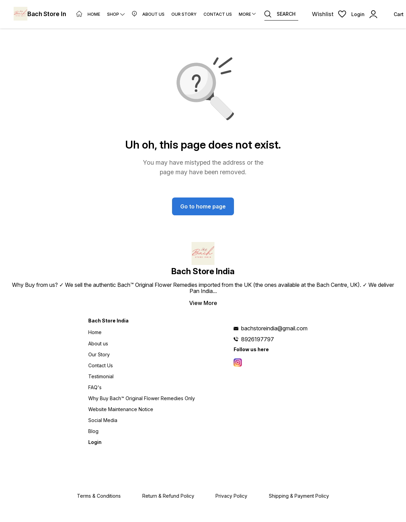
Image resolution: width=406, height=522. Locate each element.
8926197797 (257, 339)
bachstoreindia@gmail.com (274, 328)
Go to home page (203, 206)
